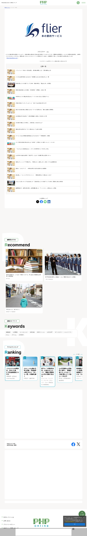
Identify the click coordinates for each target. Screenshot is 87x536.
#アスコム (14, 334)
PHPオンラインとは (8, 517)
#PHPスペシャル (41, 332)
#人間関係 (15, 332)
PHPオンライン (7, 7)
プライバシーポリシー (69, 521)
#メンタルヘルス (23, 332)
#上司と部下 (50, 332)
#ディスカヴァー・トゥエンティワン (63, 332)
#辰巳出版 (32, 332)
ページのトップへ (82, 510)
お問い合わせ (6, 520)
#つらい (7, 334)
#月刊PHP (21, 334)
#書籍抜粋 (8, 332)
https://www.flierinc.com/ (12, 58)
